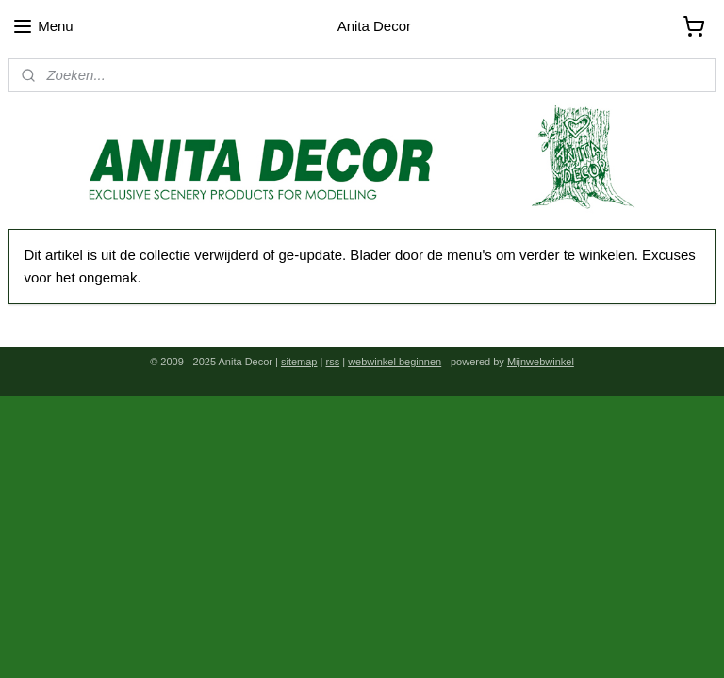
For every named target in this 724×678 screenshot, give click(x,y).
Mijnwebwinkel (540, 361)
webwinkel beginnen (394, 361)
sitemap (299, 361)
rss (332, 361)
